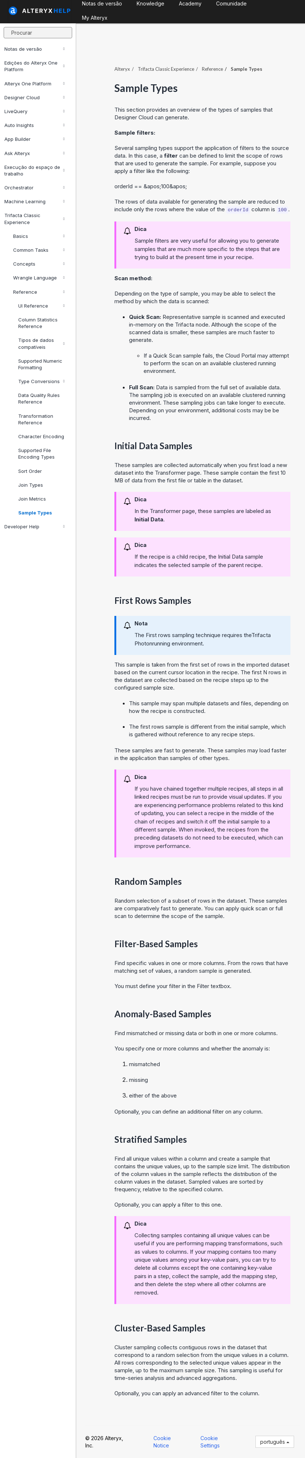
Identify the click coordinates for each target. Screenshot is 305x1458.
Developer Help (34, 526)
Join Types (30, 485)
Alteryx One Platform (34, 83)
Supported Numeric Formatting (40, 364)
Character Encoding (41, 436)
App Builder (34, 139)
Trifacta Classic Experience (34, 218)
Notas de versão (34, 49)
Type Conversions (41, 381)
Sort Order (30, 471)
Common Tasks (38, 250)
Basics (38, 236)
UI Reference (41, 306)
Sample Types (35, 513)
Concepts (38, 264)
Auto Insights (34, 125)
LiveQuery (34, 111)
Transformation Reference (35, 419)
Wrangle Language (38, 278)
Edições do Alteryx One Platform (34, 66)
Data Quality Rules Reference (39, 398)
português (274, 1442)
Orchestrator (34, 187)
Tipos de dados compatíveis (41, 343)
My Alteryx (94, 18)
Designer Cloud (34, 97)
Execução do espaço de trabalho (34, 170)
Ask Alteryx (34, 153)
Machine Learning (34, 201)
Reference (38, 292)
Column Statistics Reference (38, 323)
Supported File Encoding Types (36, 453)
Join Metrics (32, 499)
